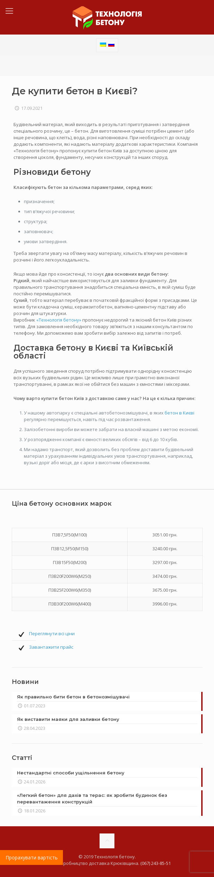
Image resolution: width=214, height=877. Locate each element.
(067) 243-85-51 (155, 863)
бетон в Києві (179, 413)
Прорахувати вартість (32, 857)
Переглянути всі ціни (52, 633)
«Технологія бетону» (58, 320)
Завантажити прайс (51, 647)
